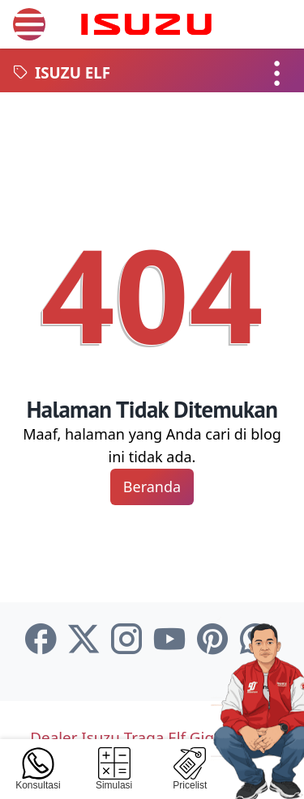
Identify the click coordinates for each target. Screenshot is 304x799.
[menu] (29, 24)
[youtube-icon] (169, 639)
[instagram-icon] (126, 639)
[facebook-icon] (40, 639)
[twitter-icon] (83, 639)
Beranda (152, 486)
